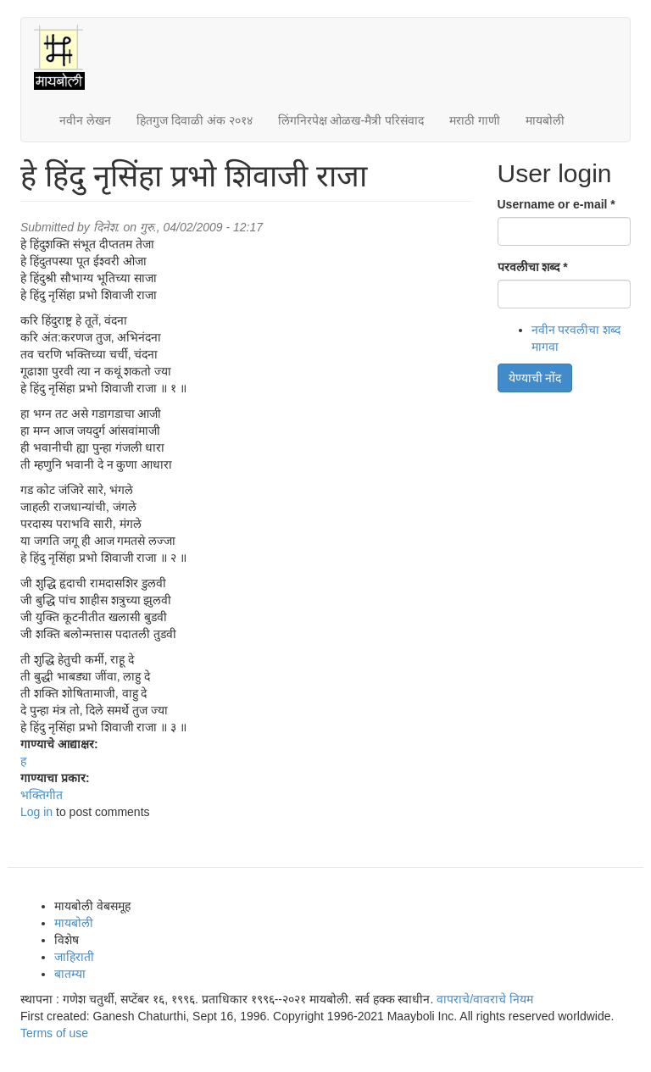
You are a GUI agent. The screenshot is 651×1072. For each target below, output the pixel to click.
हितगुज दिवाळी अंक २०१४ (194, 120)
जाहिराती (74, 957)
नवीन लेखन (85, 120)
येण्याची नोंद (535, 378)
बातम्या (70, 973)
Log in (36, 812)
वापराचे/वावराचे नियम (485, 999)
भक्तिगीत (41, 795)
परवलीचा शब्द (533, 267)
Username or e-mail (556, 204)
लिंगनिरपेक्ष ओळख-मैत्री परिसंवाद (351, 120)
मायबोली (545, 120)
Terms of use (54, 1033)
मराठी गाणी (474, 120)
